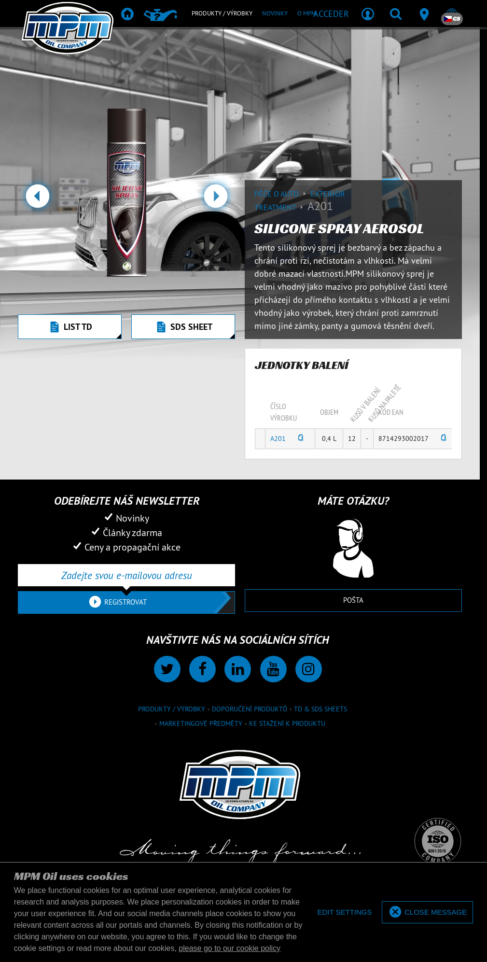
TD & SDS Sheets (320, 709)
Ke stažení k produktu (287, 723)
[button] (37, 200)
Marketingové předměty (200, 723)
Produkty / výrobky (171, 709)
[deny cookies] (344, 912)
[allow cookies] (427, 912)
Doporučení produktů (249, 709)
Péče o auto (282, 193)
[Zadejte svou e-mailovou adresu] (126, 575)
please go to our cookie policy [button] (229, 948)
